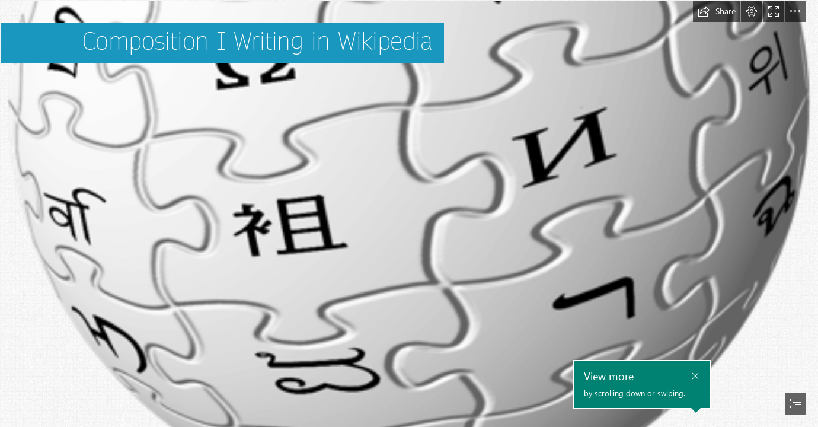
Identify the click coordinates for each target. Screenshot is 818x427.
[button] (716, 11)
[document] (409, 213)
